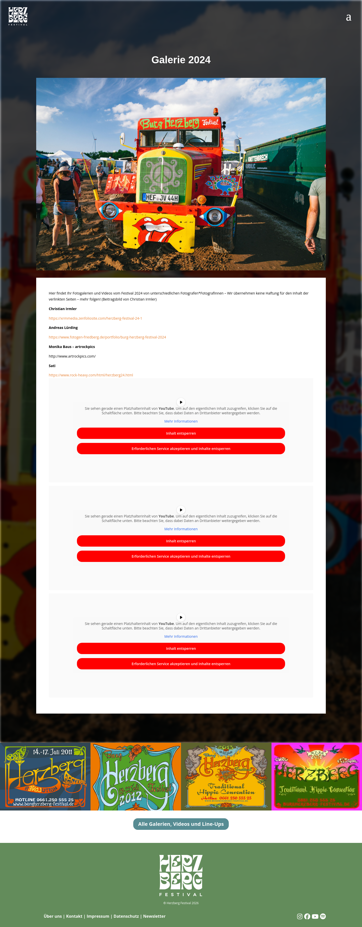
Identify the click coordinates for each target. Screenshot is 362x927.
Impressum (98, 916)
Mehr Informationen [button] (181, 421)
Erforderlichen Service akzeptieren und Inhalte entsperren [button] (181, 448)
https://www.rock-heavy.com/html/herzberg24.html (91, 375)
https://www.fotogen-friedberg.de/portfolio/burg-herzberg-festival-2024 (107, 337)
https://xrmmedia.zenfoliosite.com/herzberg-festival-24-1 (95, 318)
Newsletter (154, 916)
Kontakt (74, 916)
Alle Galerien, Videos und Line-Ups (181, 824)
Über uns (53, 916)
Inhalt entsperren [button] (181, 433)
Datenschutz (126, 916)
